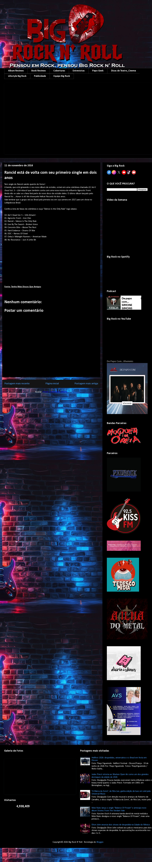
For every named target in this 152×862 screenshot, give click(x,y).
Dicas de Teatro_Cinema (123, 70)
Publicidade (40, 76)
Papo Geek (98, 70)
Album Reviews (16, 70)
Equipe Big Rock (62, 76)
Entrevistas (79, 70)
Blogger (100, 842)
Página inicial (52, 383)
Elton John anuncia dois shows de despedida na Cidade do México (121, 825)
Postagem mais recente (17, 383)
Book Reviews (38, 70)
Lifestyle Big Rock (17, 76)
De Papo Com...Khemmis (120, 361)
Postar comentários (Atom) (55, 392)
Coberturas (59, 70)
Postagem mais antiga (86, 383)
